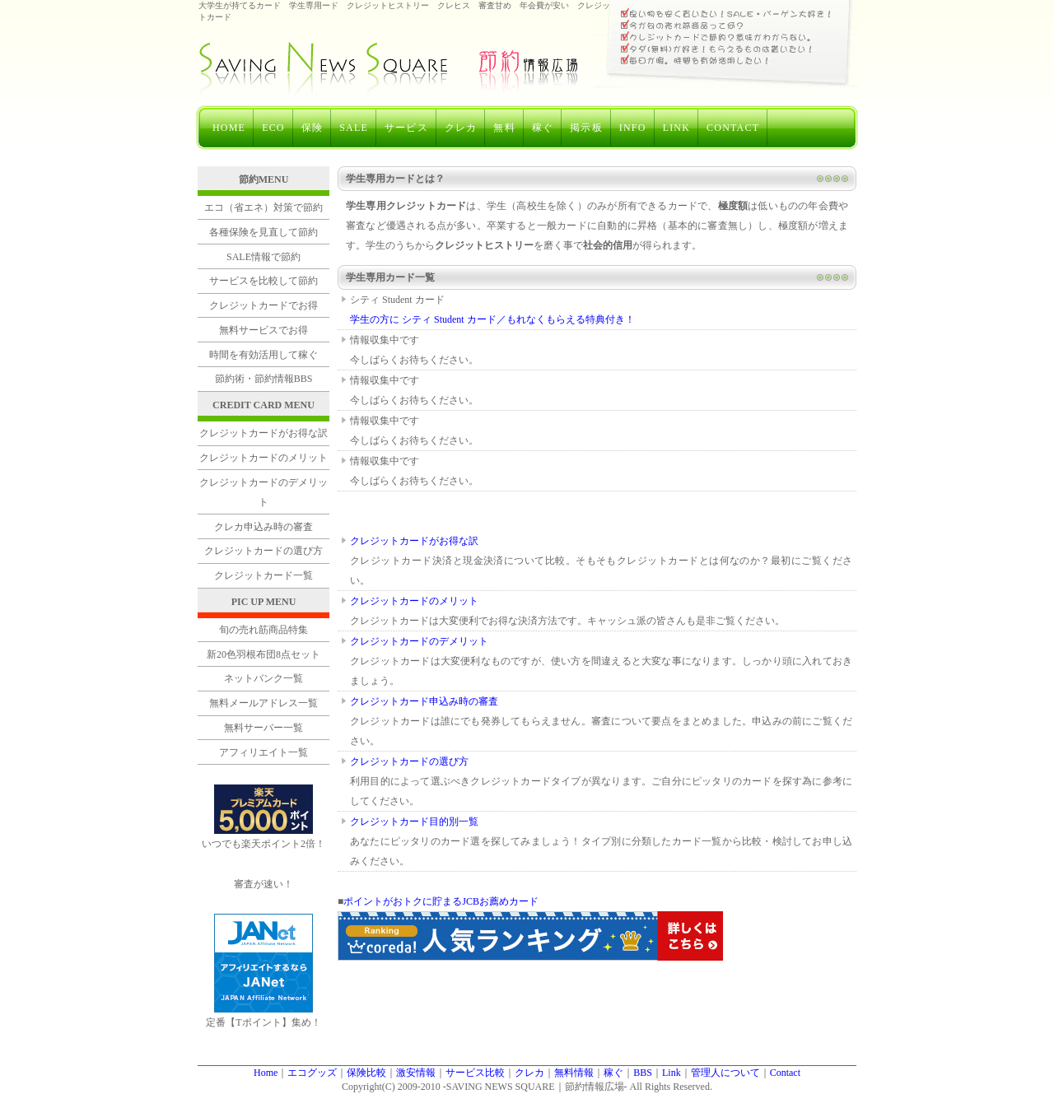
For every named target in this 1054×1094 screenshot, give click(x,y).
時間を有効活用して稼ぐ (263, 355)
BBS (642, 1072)
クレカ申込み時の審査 (263, 527)
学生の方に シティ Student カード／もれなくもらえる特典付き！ (492, 319)
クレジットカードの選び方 (409, 761)
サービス (406, 127)
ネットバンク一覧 (263, 678)
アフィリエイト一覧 (263, 752)
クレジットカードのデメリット (419, 641)
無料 (504, 127)
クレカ (461, 127)
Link (671, 1072)
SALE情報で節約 (263, 257)
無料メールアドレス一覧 (263, 703)
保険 (312, 127)
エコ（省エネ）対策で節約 (263, 207)
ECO (273, 127)
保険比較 (366, 1072)
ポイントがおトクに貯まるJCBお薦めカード (441, 901)
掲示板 (586, 127)
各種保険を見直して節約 (263, 232)
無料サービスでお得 (263, 330)
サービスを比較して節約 (263, 280)
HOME (228, 127)
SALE (353, 127)
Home (265, 1072)
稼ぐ (542, 127)
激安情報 (416, 1072)
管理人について (725, 1072)
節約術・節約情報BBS (264, 378)
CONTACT (733, 127)
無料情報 (574, 1072)
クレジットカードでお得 (263, 305)
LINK (676, 127)
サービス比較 (475, 1072)
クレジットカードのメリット (414, 601)
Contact (785, 1072)
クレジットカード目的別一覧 (414, 821)
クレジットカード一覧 (263, 575)
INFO (632, 127)
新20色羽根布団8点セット (263, 654)
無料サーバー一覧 (263, 727)
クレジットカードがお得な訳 (414, 541)
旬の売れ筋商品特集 (263, 629)
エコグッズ (312, 1072)
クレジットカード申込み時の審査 (424, 701)
